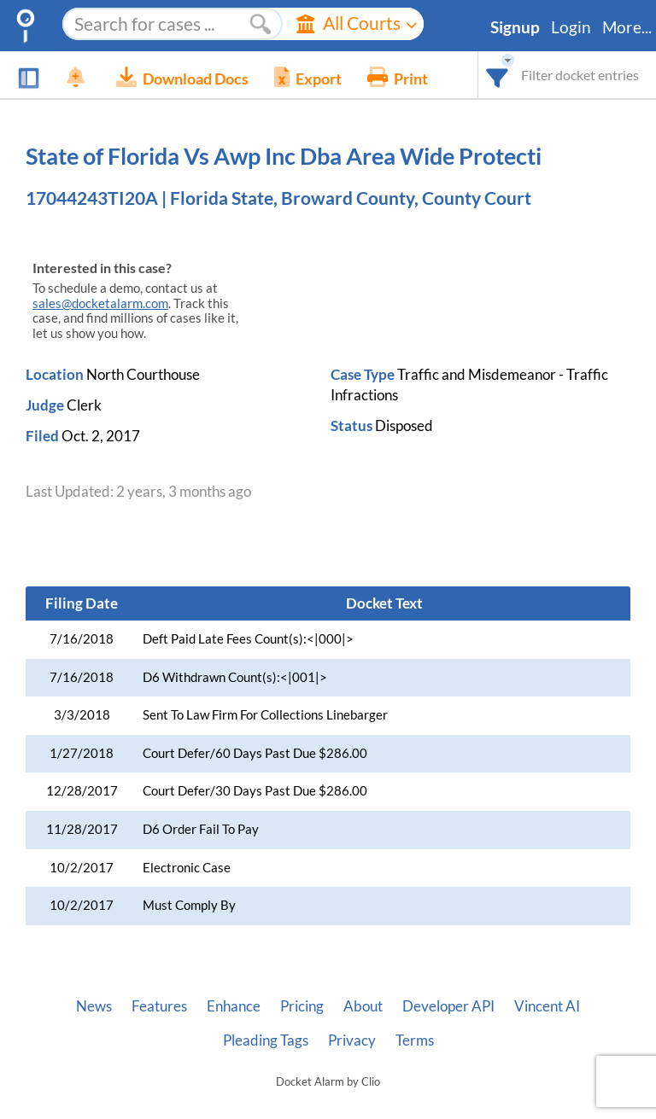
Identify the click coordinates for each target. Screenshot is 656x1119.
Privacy (352, 1040)
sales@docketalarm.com (100, 303)
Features (159, 1006)
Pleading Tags (265, 1040)
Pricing (302, 1006)
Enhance (234, 1006)
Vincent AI (547, 1006)
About (363, 1006)
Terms (414, 1040)
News (94, 1006)
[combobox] (497, 74)
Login (571, 27)
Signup (515, 27)
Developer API (448, 1006)
